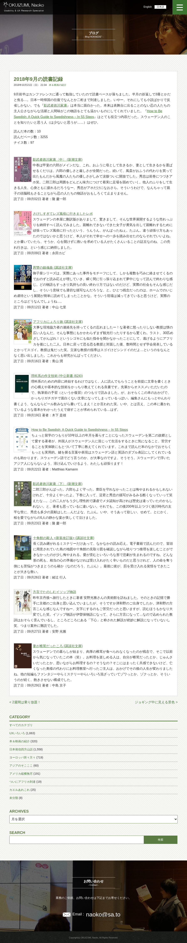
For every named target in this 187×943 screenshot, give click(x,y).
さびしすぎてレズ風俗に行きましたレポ (63, 213)
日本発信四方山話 (21, 749)
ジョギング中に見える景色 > (156, 702)
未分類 (13, 798)
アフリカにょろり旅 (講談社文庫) (58, 321)
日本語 (160, 6)
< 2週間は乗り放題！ (25, 702)
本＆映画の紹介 (57, 85)
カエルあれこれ (19, 789)
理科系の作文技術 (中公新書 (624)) (57, 376)
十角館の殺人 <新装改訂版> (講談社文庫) (63, 538)
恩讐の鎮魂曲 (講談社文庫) (53, 267)
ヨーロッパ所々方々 (22, 757)
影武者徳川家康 (55, 105)
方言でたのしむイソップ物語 (54, 592)
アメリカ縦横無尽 (21, 773)
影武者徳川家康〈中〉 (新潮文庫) (57, 159)
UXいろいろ (17, 733)
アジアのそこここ (21, 765)
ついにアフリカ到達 (22, 781)
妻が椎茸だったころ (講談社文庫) (58, 646)
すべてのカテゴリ (21, 725)
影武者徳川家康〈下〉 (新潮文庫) (57, 484)
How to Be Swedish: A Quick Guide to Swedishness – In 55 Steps (79, 429)
